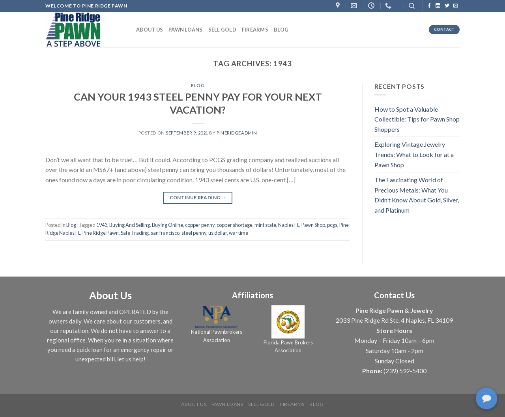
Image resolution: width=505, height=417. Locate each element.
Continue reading (198, 197)
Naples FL (288, 225)
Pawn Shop (313, 225)
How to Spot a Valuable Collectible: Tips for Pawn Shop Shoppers (417, 119)
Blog (281, 29)
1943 (101, 225)
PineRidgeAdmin (237, 132)
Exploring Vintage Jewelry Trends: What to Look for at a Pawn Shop (414, 154)
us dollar (217, 233)
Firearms (255, 29)
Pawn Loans (185, 29)
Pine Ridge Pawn (100, 233)
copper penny (200, 225)
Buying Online (167, 225)
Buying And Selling (129, 225)
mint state (265, 225)
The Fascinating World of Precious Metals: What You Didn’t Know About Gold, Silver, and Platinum (416, 195)
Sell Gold (222, 29)
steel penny (193, 233)
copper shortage (234, 225)
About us (149, 29)
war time (238, 233)
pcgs (332, 225)
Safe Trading (135, 233)
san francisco (165, 233)
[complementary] (487, 399)
